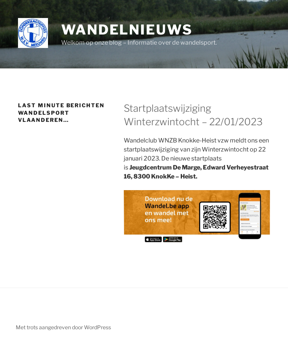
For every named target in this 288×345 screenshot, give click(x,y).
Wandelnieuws (127, 29)
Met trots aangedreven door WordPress (63, 327)
